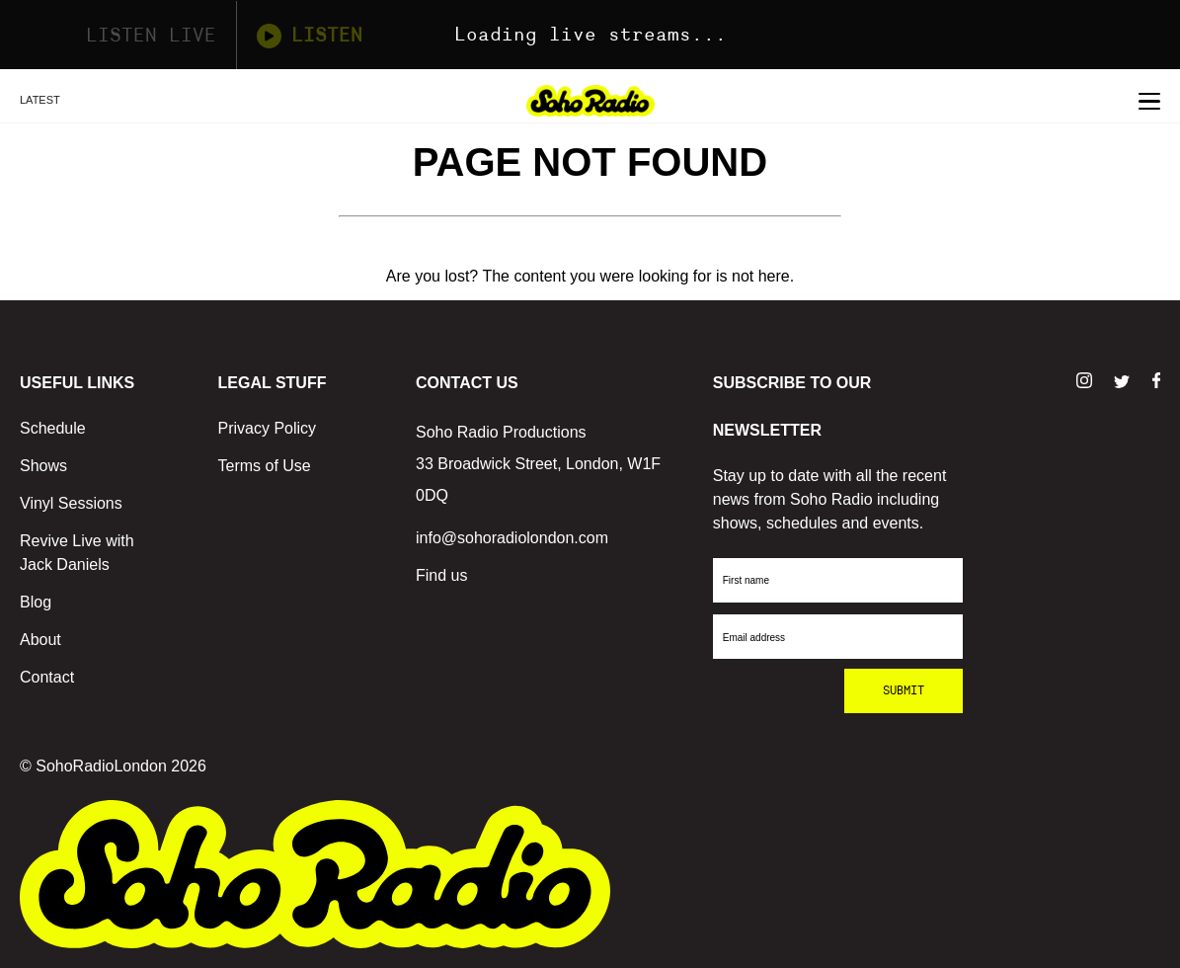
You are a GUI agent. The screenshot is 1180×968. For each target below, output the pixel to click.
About (40, 639)
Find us (441, 575)
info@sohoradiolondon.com (512, 537)
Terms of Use (264, 465)
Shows (43, 465)
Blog (35, 602)
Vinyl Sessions (71, 503)
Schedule (53, 428)
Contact (47, 677)
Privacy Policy (267, 428)
